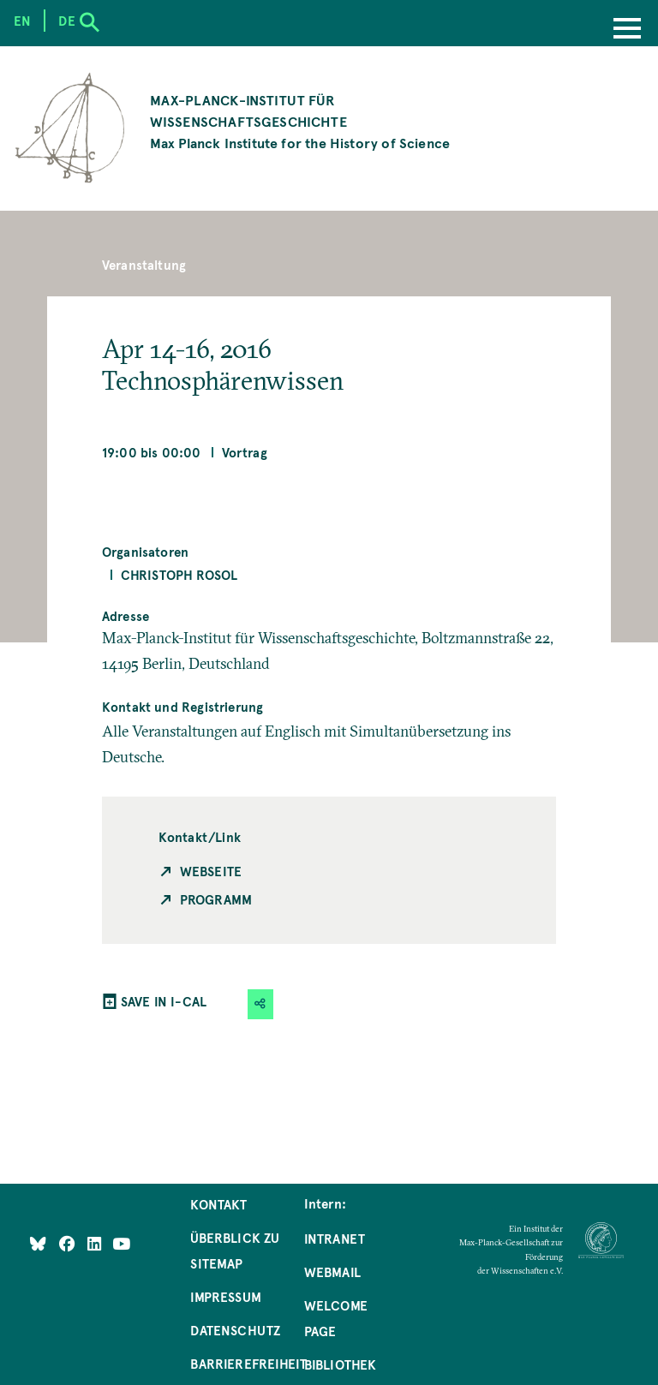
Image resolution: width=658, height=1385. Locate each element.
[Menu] (627, 30)
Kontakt (218, 1204)
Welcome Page (336, 1318)
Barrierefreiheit (248, 1363)
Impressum (225, 1296)
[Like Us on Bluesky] (38, 1243)
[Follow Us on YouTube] (121, 1243)
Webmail (332, 1272)
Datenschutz (235, 1330)
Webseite (211, 871)
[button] (260, 1004)
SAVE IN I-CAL (163, 1001)
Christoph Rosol (179, 574)
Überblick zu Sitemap (234, 1250)
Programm (216, 899)
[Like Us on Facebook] (69, 1243)
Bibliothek (340, 1364)
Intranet (334, 1238)
